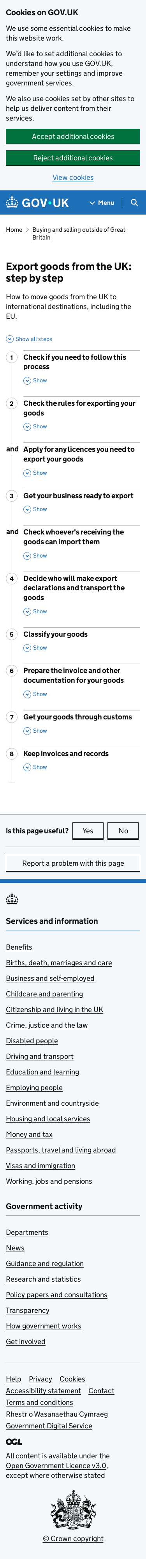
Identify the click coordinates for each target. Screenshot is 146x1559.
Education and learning (42, 1071)
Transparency (27, 1310)
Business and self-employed (50, 978)
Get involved (26, 1341)
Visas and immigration (40, 1165)
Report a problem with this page (73, 863)
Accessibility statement (43, 1390)
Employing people (34, 1087)
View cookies (73, 177)
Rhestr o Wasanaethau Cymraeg (57, 1414)
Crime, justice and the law (47, 1025)
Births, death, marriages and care (59, 962)
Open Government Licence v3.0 (56, 1465)
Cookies (72, 1378)
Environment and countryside (52, 1103)
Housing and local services (48, 1118)
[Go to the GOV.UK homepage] (37, 202)
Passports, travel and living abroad (61, 1149)
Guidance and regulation (45, 1263)
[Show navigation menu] (102, 203)
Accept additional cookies (73, 136)
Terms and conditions (39, 1402)
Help (13, 1378)
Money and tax (29, 1134)
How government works (43, 1325)
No (128, 830)
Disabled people (32, 1040)
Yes (93, 830)
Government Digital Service (49, 1425)
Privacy (40, 1378)
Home (14, 229)
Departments (27, 1232)
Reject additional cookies (73, 157)
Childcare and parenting (44, 993)
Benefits (19, 947)
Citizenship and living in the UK (54, 1009)
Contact (101, 1390)
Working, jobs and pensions (49, 1181)
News (15, 1247)
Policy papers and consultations (56, 1294)
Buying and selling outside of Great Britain (78, 233)
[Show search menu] (134, 203)
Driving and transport (40, 1056)
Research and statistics (43, 1279)
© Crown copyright (73, 1538)
